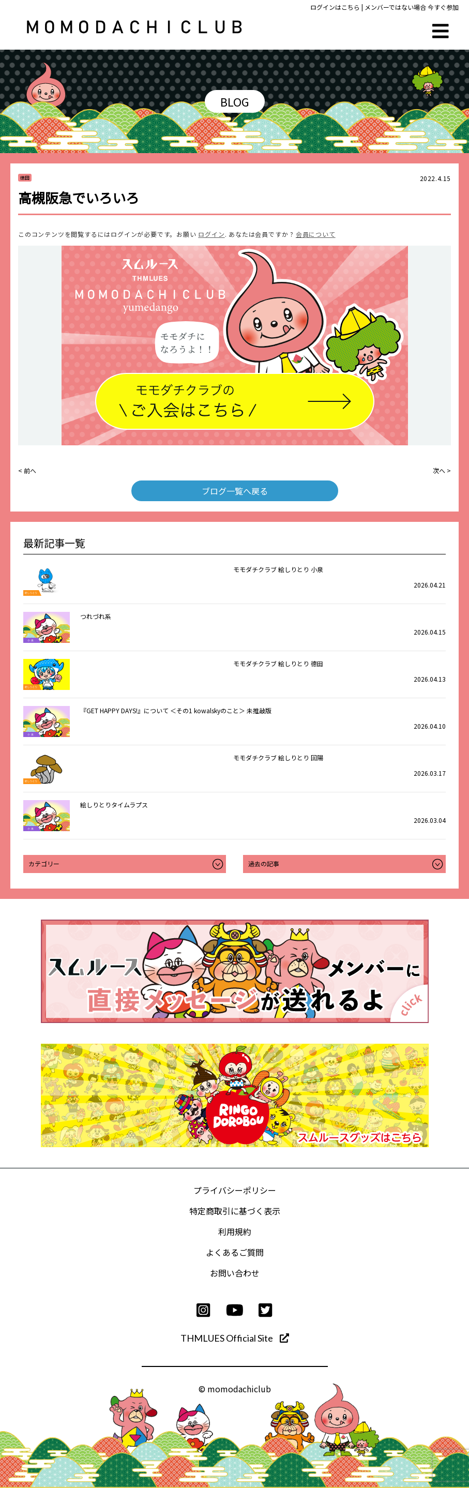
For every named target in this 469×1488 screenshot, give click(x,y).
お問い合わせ (235, 1273)
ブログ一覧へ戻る (235, 491)
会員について (316, 234)
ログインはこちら (335, 7)
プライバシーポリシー (234, 1190)
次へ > (442, 470)
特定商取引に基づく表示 (234, 1211)
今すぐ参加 (443, 7)
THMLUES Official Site (234, 1338)
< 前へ (27, 470)
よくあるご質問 (235, 1252)
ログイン (211, 234)
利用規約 (234, 1231)
